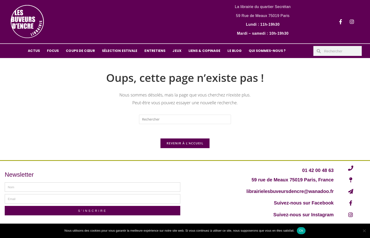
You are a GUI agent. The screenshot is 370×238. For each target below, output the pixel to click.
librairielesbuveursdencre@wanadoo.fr (290, 191)
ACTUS (34, 50)
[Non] (364, 230)
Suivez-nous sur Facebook (304, 202)
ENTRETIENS (154, 50)
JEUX (176, 50)
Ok (301, 230)
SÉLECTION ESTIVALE (120, 50)
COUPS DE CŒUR (80, 50)
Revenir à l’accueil (185, 143)
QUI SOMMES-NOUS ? (267, 50)
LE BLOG (234, 50)
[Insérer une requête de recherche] (185, 119)
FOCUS (53, 50)
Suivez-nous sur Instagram (303, 214)
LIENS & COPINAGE (205, 50)
